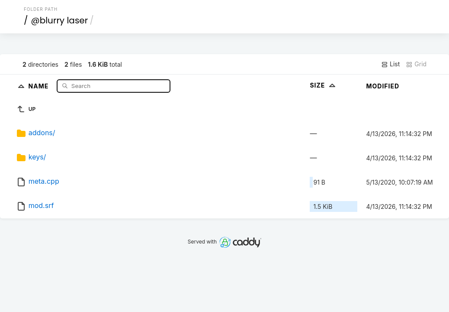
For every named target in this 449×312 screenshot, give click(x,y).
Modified (382, 86)
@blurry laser (59, 20)
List (390, 64)
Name (40, 85)
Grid (416, 64)
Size (323, 85)
